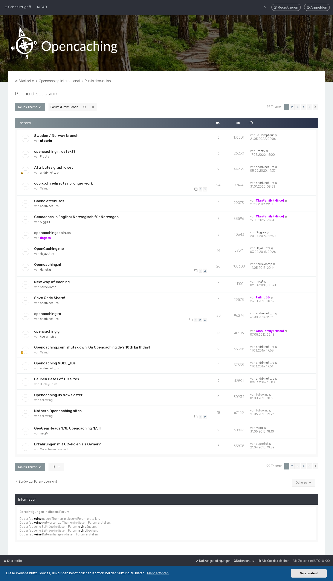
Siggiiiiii (45, 221)
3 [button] (298, 106)
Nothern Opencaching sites (58, 410)
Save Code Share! (49, 297)
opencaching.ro (47, 313)
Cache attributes (49, 200)
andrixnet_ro (49, 172)
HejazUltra (47, 253)
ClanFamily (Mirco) (270, 200)
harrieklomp (264, 263)
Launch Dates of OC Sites (56, 378)
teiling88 (263, 297)
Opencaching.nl (47, 263)
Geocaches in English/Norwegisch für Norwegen (76, 216)
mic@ (260, 281)
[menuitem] (41, 6)
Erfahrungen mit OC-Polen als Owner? (67, 443)
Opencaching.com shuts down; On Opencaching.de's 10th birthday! (92, 346)
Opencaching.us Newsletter (58, 394)
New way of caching (52, 281)
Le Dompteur (265, 134)
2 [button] (292, 106)
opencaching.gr (47, 330)
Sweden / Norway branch (56, 135)
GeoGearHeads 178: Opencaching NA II (67, 427)
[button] (315, 106)
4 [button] (303, 106)
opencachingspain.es (52, 232)
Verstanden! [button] (309, 573)
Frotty (44, 156)
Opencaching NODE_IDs (55, 362)
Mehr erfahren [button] (158, 573)
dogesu (45, 237)
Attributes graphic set (53, 167)
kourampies (48, 336)
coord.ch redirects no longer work (63, 182)
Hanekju (45, 269)
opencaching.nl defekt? (54, 151)
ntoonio (46, 140)
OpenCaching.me (49, 248)
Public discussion (36, 93)
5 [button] (309, 106)
